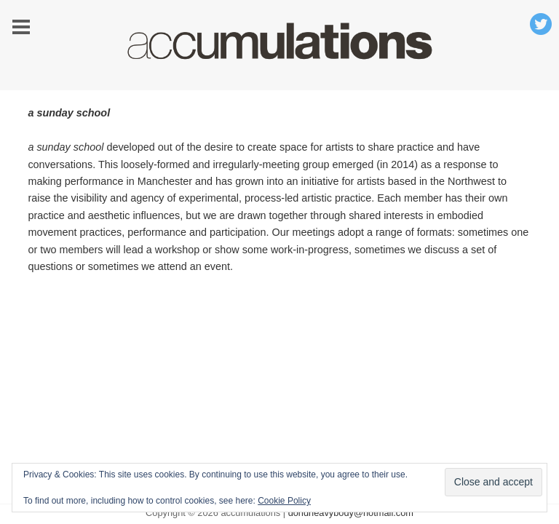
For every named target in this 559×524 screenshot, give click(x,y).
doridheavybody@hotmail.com (350, 512)
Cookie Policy (284, 501)
